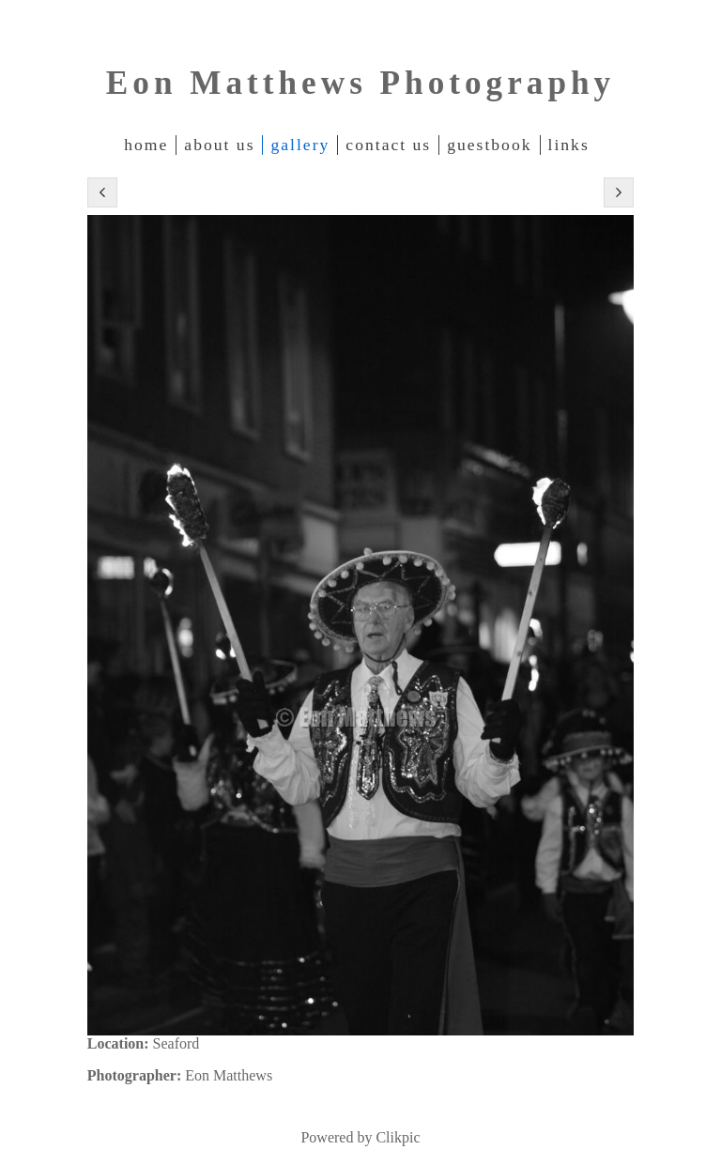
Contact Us (388, 144)
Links (569, 144)
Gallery (300, 144)
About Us (219, 144)
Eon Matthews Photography (360, 83)
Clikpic (398, 1137)
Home (146, 144)
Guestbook (489, 144)
